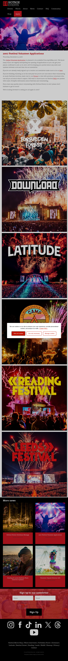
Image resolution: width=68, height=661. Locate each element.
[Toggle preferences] (49, 334)
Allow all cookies (18, 333)
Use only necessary (34, 333)
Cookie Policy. (43, 328)
